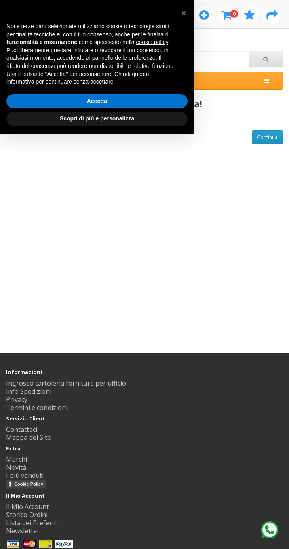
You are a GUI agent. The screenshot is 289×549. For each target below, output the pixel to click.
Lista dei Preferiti (32, 522)
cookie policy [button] (152, 42)
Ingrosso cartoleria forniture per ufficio (66, 383)
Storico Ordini (27, 514)
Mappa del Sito (28, 437)
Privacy (16, 399)
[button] (183, 12)
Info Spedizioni (28, 391)
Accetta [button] (97, 101)
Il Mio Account (27, 506)
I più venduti (25, 475)
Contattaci (21, 429)
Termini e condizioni (37, 407)
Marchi (16, 459)
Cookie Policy (28, 483)
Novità (16, 467)
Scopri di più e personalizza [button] (97, 118)
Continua (267, 137)
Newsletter (23, 530)
